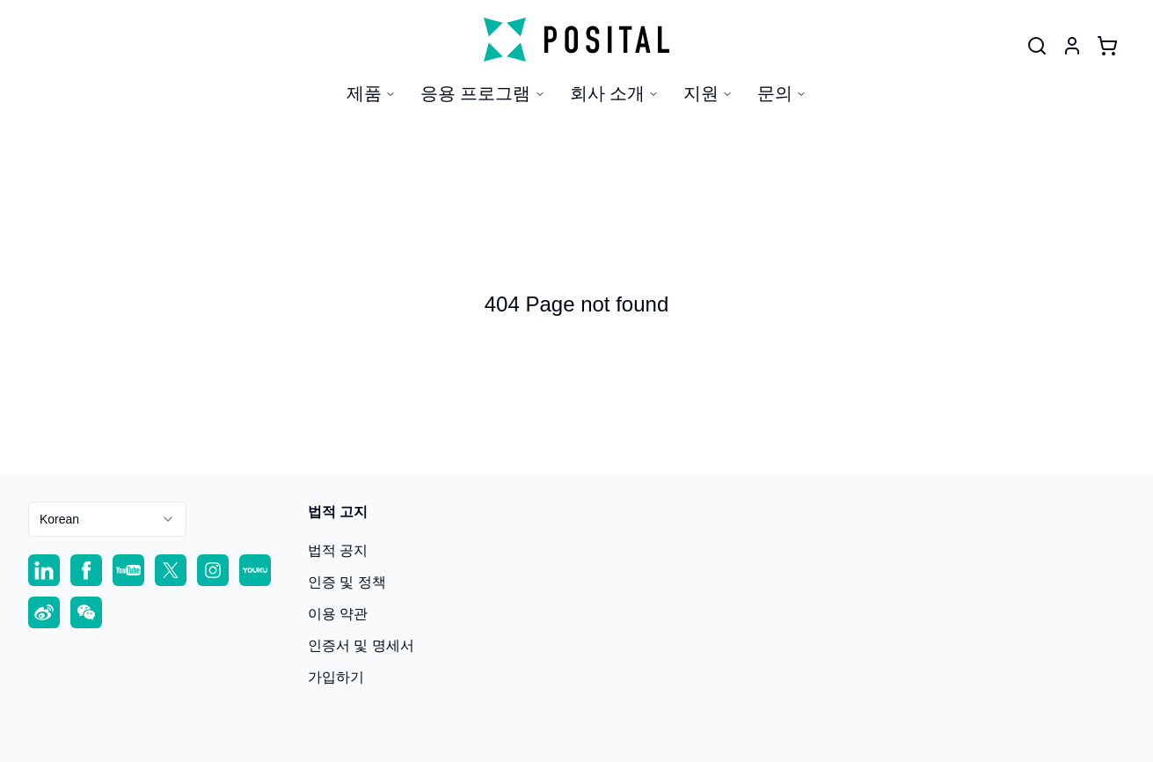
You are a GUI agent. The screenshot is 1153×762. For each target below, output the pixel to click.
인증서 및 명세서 (361, 645)
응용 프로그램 (482, 93)
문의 (781, 93)
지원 (708, 93)
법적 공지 (338, 550)
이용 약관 (338, 613)
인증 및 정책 (347, 582)
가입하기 (336, 677)
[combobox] (107, 519)
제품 (371, 93)
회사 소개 (615, 93)
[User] (1036, 45)
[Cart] (1107, 45)
